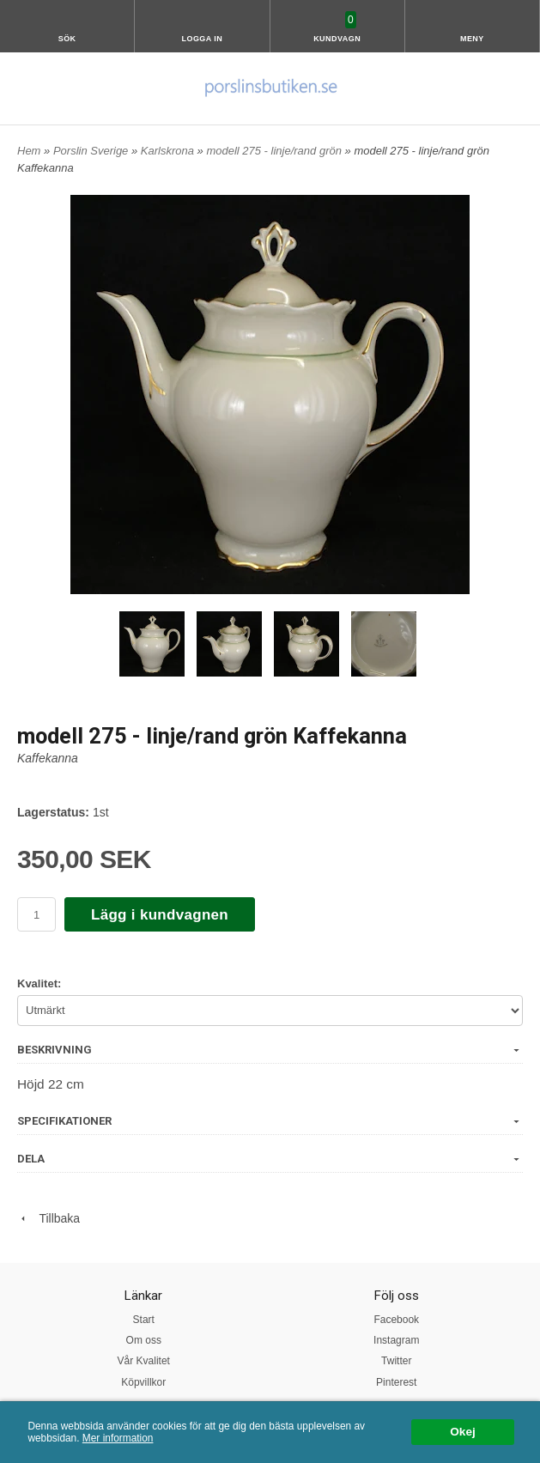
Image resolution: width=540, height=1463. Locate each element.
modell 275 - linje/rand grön (275, 150)
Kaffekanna (47, 758)
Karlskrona (169, 150)
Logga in (201, 38)
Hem (28, 150)
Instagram (396, 1340)
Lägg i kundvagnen (159, 915)
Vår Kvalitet (144, 1361)
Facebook (396, 1320)
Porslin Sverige (92, 150)
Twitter (396, 1361)
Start (144, 1320)
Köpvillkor (143, 1382)
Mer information (118, 1438)
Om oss (143, 1340)
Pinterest (396, 1382)
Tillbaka (48, 1218)
